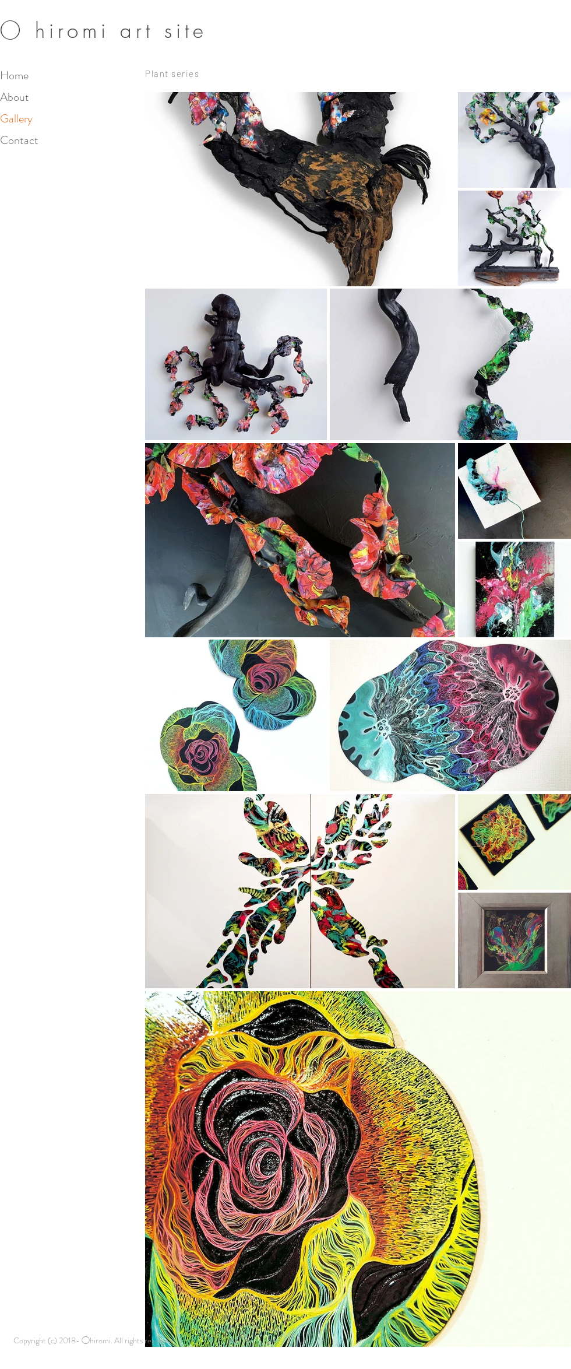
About (14, 97)
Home (14, 75)
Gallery (16, 118)
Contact (19, 140)
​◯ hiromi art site (103, 30)
